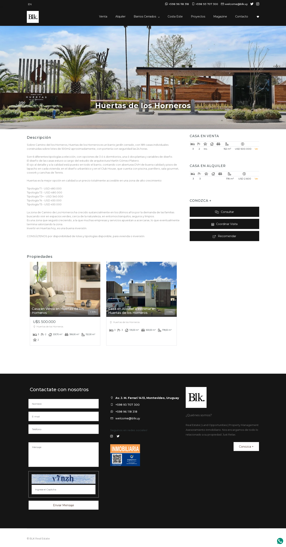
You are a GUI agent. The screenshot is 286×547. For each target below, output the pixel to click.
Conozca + (246, 446)
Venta (103, 16)
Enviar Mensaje (63, 505)
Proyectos (198, 16)
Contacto (241, 16)
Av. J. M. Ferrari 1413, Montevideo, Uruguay (147, 398)
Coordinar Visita (224, 224)
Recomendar (224, 236)
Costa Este (175, 16)
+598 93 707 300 (127, 404)
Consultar (224, 212)
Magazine (220, 16)
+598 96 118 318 (126, 411)
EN (30, 4)
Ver (256, 148)
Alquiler (120, 16)
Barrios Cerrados (145, 16)
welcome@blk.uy (127, 418)
